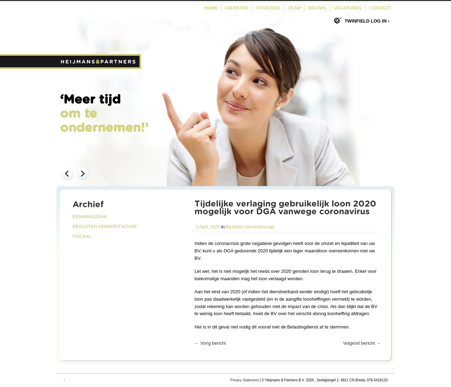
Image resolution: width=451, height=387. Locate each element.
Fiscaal (82, 236)
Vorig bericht (210, 343)
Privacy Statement (244, 380)
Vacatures (348, 8)
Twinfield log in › (367, 21)
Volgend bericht (362, 343)
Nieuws (317, 8)
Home (211, 8)
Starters (268, 8)
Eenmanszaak (90, 217)
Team (294, 8)
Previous (67, 173)
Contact (380, 8)
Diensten (237, 8)
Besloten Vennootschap (105, 226)
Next (82, 173)
